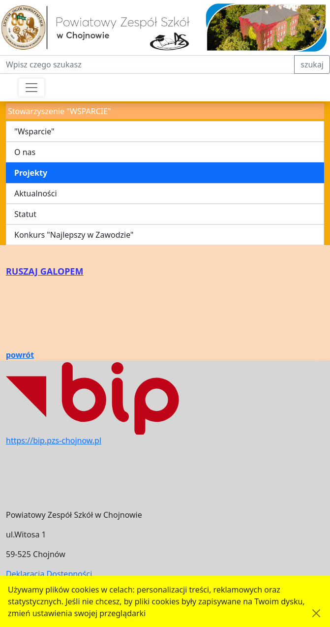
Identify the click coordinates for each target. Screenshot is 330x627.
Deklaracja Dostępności (49, 573)
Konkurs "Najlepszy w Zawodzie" (74, 234)
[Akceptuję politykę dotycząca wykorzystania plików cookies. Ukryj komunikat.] (316, 613)
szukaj (312, 64)
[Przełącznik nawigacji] (31, 87)
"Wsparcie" (34, 131)
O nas (24, 152)
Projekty (30, 172)
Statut (25, 214)
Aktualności (35, 193)
